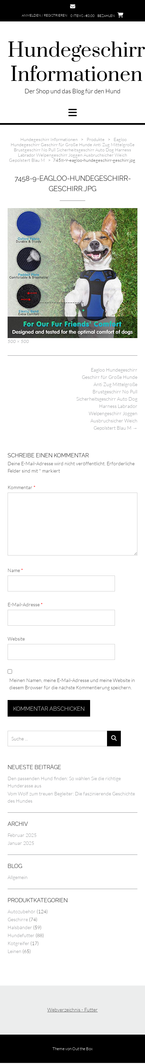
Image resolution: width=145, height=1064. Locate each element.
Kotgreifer (18, 943)
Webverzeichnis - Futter (72, 1009)
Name (15, 570)
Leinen (14, 951)
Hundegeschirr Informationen (76, 63)
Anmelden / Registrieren (44, 15)
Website (16, 639)
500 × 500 (18, 341)
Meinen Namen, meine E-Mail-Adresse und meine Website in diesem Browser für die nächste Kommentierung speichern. (72, 683)
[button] (72, 112)
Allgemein (18, 877)
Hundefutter (21, 935)
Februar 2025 (22, 835)
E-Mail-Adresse (25, 604)
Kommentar (22, 487)
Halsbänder (20, 927)
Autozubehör (22, 911)
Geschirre (18, 919)
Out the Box (82, 1048)
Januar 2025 (21, 843)
